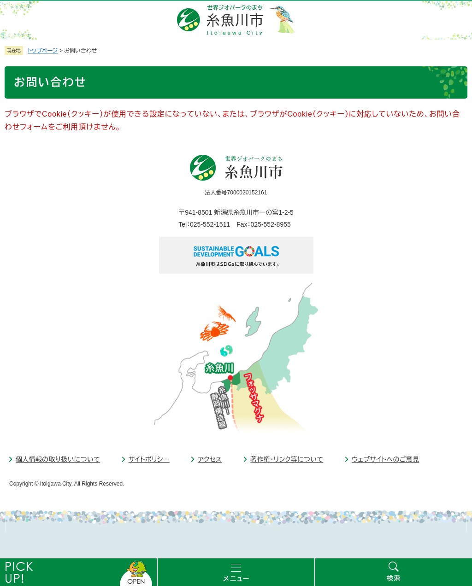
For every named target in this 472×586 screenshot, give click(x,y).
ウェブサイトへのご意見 (385, 459)
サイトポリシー (149, 459)
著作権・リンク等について (286, 459)
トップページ (43, 50)
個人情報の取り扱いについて (58, 459)
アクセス (210, 459)
